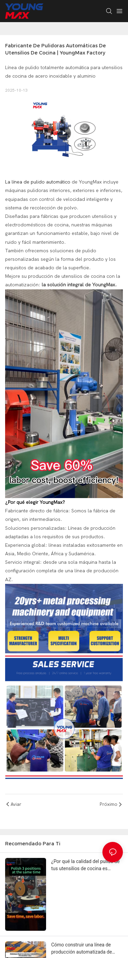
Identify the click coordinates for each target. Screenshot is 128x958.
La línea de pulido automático (37, 182)
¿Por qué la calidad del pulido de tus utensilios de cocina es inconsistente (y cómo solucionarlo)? (85, 865)
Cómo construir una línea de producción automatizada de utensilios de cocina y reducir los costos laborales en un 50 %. (85, 949)
